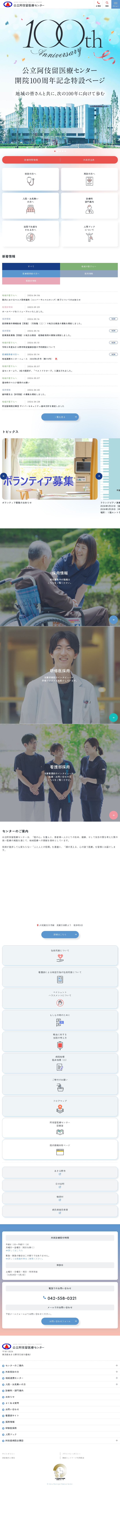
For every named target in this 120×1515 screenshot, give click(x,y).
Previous (3, 476)
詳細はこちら (60, 934)
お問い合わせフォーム (60, 1321)
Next (99, 476)
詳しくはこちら (15, 1250)
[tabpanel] (60, 79)
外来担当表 (89, 159)
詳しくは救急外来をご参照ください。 (26, 1258)
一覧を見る (60, 417)
